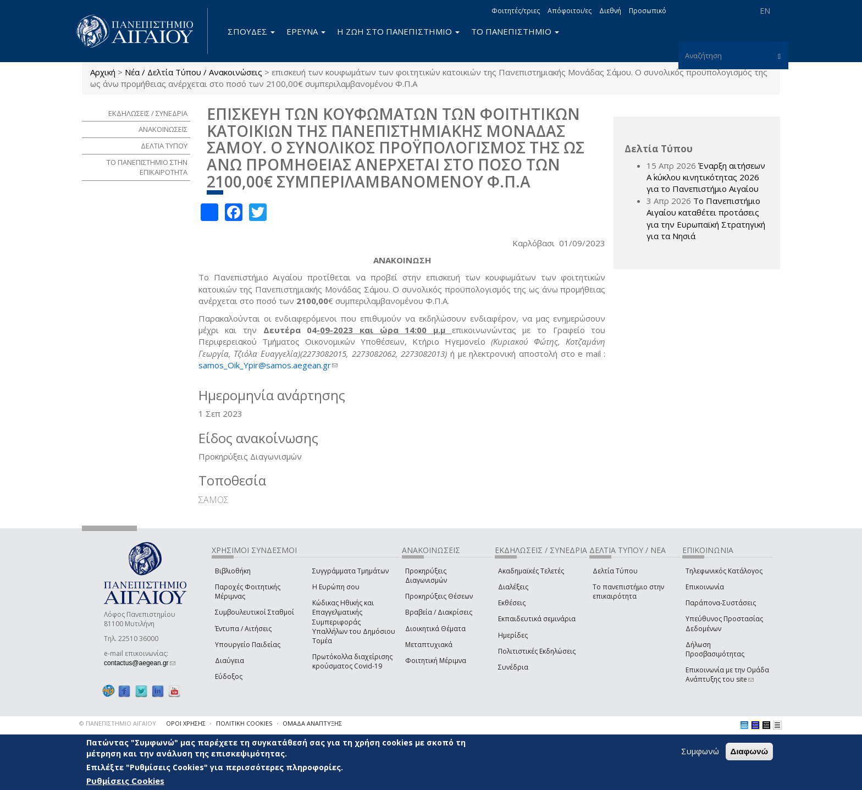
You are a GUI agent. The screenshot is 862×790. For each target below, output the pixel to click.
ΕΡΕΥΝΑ (305, 31)
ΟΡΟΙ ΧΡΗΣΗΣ (186, 723)
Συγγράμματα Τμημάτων (350, 571)
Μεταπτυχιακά (428, 644)
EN (765, 10)
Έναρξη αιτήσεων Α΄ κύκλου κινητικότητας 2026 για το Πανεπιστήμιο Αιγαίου (705, 177)
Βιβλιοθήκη (233, 571)
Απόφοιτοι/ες (570, 10)
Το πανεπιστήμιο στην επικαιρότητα (628, 591)
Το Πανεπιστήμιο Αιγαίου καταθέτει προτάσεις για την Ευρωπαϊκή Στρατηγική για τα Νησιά (705, 218)
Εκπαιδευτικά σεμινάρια (537, 618)
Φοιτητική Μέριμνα (435, 660)
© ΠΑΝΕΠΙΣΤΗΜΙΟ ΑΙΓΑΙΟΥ (117, 723)
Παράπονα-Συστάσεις (721, 602)
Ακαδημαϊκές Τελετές (531, 571)
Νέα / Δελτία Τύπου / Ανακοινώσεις (193, 72)
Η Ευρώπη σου (336, 587)
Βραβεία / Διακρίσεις (438, 612)
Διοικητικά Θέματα (435, 628)
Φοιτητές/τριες (515, 10)
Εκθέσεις (512, 602)
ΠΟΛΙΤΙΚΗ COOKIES (244, 723)
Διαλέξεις (513, 587)
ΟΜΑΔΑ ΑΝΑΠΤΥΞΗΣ (312, 723)
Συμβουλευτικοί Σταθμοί (254, 612)
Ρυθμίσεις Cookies (125, 780)
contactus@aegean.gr (139, 663)
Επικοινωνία (705, 587)
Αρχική (102, 72)
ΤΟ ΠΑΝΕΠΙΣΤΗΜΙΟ (515, 31)
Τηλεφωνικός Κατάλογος (724, 571)
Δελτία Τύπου (615, 571)
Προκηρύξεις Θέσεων (439, 596)
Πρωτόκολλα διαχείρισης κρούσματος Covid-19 (352, 661)
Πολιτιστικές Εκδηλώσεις (537, 651)
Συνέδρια (513, 667)
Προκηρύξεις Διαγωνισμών (426, 575)
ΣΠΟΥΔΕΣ (251, 31)
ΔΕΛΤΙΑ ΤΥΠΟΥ (164, 146)
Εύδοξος (228, 676)
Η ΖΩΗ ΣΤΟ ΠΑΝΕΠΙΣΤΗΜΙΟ (398, 31)
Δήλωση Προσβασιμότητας (715, 649)
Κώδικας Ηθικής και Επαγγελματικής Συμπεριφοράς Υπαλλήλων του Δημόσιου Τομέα (353, 621)
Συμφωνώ (700, 751)
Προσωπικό (647, 10)
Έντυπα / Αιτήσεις (243, 628)
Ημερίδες (513, 635)
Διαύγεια (229, 660)
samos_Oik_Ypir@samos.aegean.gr (268, 365)
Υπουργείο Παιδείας (247, 644)
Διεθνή (610, 10)
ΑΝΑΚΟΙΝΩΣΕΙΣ (163, 129)
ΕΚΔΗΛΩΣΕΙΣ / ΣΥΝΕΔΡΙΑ (147, 113)
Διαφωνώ (750, 751)
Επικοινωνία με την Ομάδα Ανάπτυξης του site (727, 674)
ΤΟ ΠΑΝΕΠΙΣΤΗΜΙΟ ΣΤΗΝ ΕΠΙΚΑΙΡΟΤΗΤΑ (147, 167)
